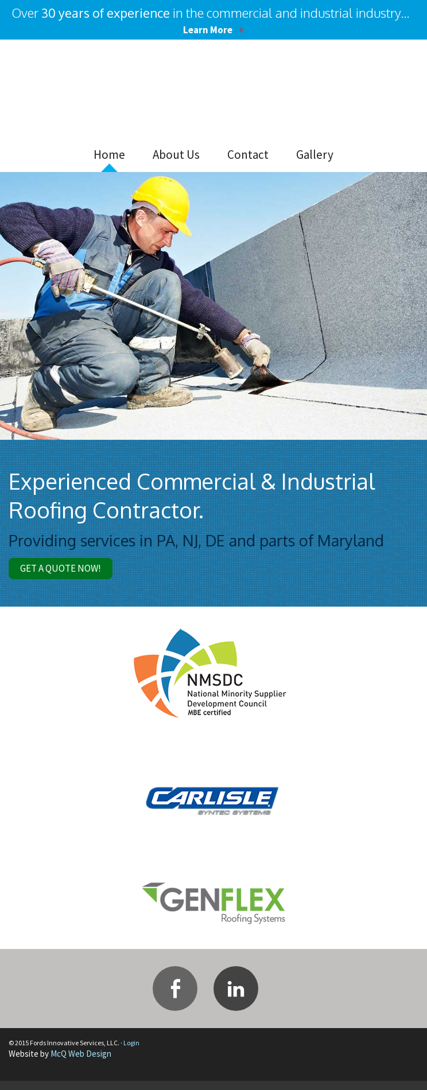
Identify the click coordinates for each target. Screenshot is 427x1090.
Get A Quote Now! (76, 573)
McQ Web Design (81, 1062)
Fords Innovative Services (100, 91)
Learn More (208, 29)
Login (131, 1052)
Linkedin (236, 997)
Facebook (175, 997)
